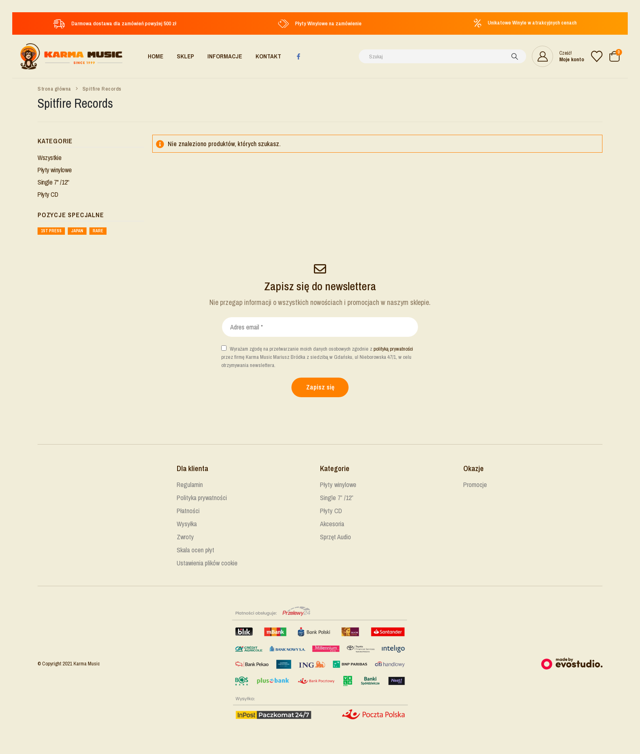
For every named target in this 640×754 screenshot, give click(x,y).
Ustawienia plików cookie (207, 562)
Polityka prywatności (202, 497)
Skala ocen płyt (195, 549)
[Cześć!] (558, 56)
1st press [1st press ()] (51, 231)
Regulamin (190, 484)
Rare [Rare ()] (98, 231)
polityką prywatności (393, 348)
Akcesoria (332, 523)
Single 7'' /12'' (53, 182)
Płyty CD (48, 194)
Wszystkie (49, 157)
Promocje (475, 484)
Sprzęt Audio (335, 536)
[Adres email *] (320, 327)
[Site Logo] (71, 56)
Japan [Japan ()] (77, 231)
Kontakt (268, 56)
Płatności (188, 510)
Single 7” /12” (336, 497)
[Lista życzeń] (597, 56)
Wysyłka (187, 523)
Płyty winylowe (54, 169)
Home (155, 56)
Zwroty (185, 536)
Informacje (224, 56)
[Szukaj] (514, 56)
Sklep (185, 56)
